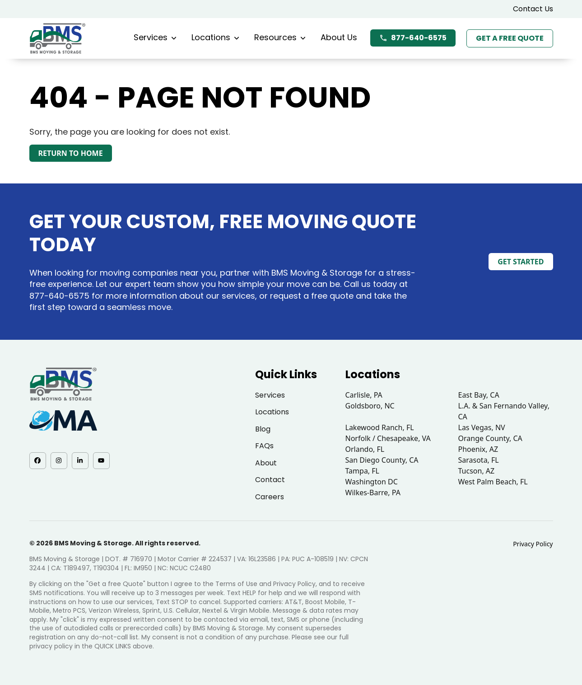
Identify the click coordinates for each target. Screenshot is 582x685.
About (266, 463)
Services (155, 37)
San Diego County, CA (382, 460)
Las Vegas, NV (481, 427)
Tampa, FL (362, 471)
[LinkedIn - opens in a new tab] (80, 461)
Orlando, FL (365, 449)
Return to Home (70, 153)
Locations (215, 37)
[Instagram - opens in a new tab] (59, 461)
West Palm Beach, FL (493, 482)
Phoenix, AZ (478, 449)
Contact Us (533, 9)
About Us (339, 37)
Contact (270, 479)
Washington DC (371, 482)
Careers (269, 497)
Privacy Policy (533, 544)
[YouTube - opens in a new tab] (101, 461)
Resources (280, 37)
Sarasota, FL (478, 460)
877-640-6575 (413, 38)
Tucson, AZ (476, 471)
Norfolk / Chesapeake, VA (388, 438)
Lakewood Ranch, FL (379, 427)
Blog (262, 429)
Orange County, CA (490, 438)
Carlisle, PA (363, 395)
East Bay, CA (478, 395)
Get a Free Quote (510, 38)
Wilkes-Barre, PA (372, 492)
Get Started (521, 262)
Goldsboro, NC (370, 406)
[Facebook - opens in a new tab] (38, 461)
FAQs (264, 446)
